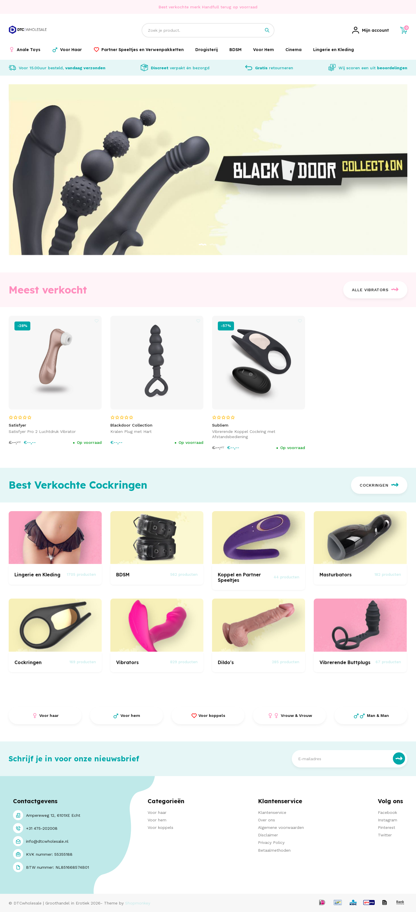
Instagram (387, 820)
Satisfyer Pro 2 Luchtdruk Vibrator (42, 431)
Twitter (385, 835)
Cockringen (379, 485)
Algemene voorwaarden (281, 827)
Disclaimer (268, 835)
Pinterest (386, 827)
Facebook (387, 812)
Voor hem (157, 820)
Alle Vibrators (375, 289)
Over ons (266, 820)
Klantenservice (272, 812)
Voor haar (157, 812)
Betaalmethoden (274, 850)
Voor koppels (160, 827)
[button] (203, 245)
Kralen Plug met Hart (131, 431)
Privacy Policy (271, 842)
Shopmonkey (137, 903)
